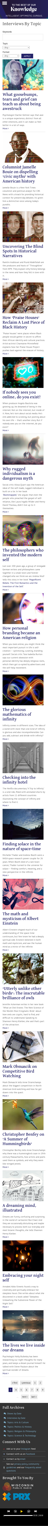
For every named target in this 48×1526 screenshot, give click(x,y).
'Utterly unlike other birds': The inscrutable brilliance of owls (24, 993)
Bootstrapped (9, 494)
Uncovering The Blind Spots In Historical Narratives (23, 251)
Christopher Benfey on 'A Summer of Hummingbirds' (23, 1139)
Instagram (25, 1448)
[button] (8, 1511)
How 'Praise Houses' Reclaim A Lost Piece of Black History (24, 322)
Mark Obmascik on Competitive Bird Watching (20, 1071)
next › (25, 1396)
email (22, 1458)
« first (14, 1382)
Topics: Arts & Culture (18, 1422)
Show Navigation (4, 4)
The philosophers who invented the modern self (23, 555)
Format (6, 52)
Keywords (7, 31)
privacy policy (20, 1463)
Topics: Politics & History (19, 1426)
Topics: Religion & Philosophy (21, 1431)
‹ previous (25, 1382)
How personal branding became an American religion (21, 633)
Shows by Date (14, 1413)
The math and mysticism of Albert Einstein (21, 919)
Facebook (30, 1453)
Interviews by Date (16, 1417)
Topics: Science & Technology (21, 1435)
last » (33, 1396)
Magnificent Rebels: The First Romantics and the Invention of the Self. (22, 583)
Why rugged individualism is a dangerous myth (19, 474)
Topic (5, 43)
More (5, 128)
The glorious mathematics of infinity (17, 714)
